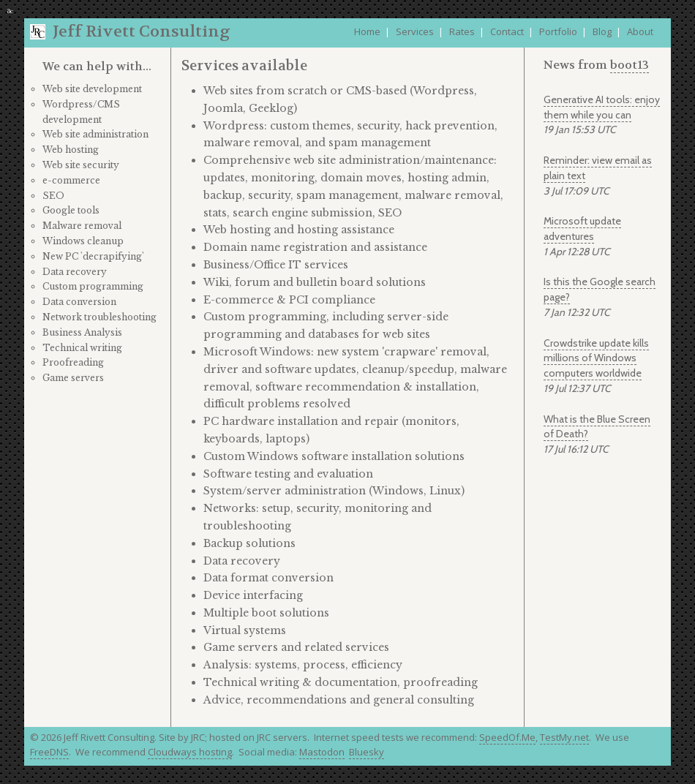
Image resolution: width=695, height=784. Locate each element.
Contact (507, 31)
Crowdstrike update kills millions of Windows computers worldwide (596, 358)
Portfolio (558, 31)
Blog (602, 31)
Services (415, 31)
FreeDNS (49, 751)
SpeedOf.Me (507, 737)
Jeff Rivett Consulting (141, 31)
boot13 (629, 64)
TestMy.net (564, 737)
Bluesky (366, 751)
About (640, 31)
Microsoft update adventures (582, 228)
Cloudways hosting (190, 751)
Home (367, 31)
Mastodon (322, 751)
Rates (462, 31)
